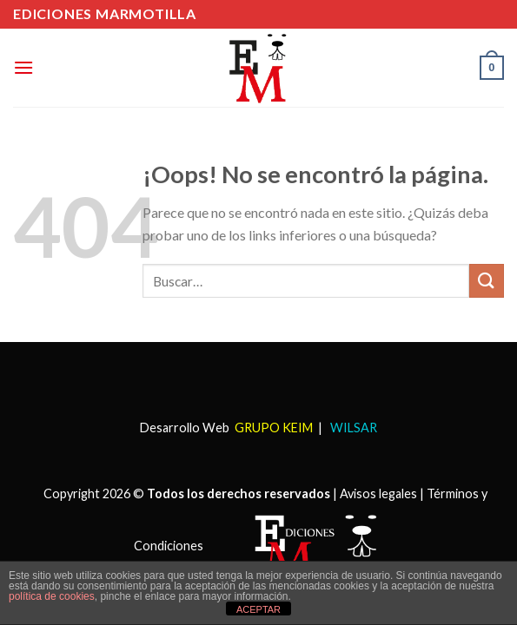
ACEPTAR (258, 609)
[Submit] (486, 281)
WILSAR (352, 427)
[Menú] (23, 67)
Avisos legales (378, 493)
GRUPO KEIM (274, 427)
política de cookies (52, 596)
